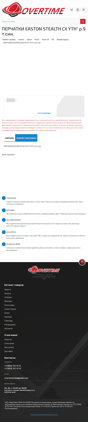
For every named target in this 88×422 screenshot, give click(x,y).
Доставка (8, 351)
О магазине (9, 343)
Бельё (7, 313)
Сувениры (8, 320)
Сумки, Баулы (10, 309)
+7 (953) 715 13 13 (12, 365)
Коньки (7, 293)
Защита (7, 289)
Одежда (8, 317)
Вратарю (8, 301)
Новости (8, 339)
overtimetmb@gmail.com (16, 378)
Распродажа (9, 324)
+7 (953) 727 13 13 (12, 368)
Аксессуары (9, 305)
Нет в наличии (44, 113)
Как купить (9, 347)
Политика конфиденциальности (44, 414)
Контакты (8, 328)
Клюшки (8, 297)
